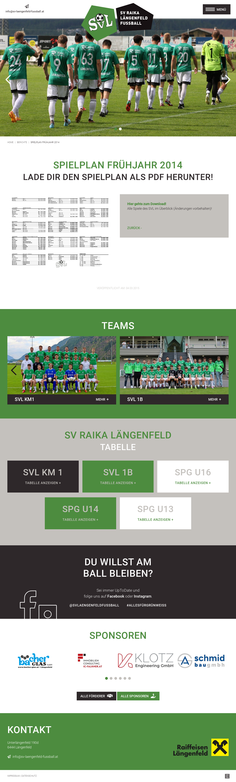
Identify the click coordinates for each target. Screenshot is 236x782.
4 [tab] (120, 678)
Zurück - (134, 228)
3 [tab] (115, 678)
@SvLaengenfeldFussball (94, 605)
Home (10, 142)
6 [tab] (129, 678)
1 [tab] (115, 129)
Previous (8, 80)
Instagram (142, 596)
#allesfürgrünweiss (146, 605)
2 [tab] (120, 129)
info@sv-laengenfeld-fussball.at (25, 11)
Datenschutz (29, 776)
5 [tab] (125, 678)
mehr (100, 399)
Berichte (22, 142)
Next (227, 80)
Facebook (115, 596)
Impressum (13, 776)
